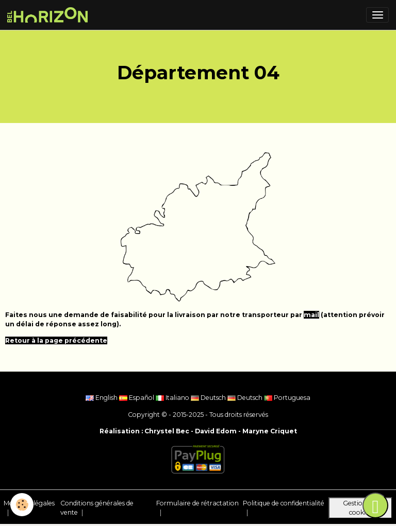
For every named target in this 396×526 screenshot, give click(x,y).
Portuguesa (287, 397)
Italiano (173, 397)
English (102, 397)
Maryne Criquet (269, 431)
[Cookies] (22, 504)
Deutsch (209, 397)
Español (137, 397)
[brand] (49, 15)
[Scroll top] (375, 505)
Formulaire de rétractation (197, 503)
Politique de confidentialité (283, 503)
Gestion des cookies (360, 507)
